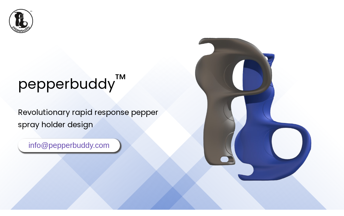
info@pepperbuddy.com (68, 145)
